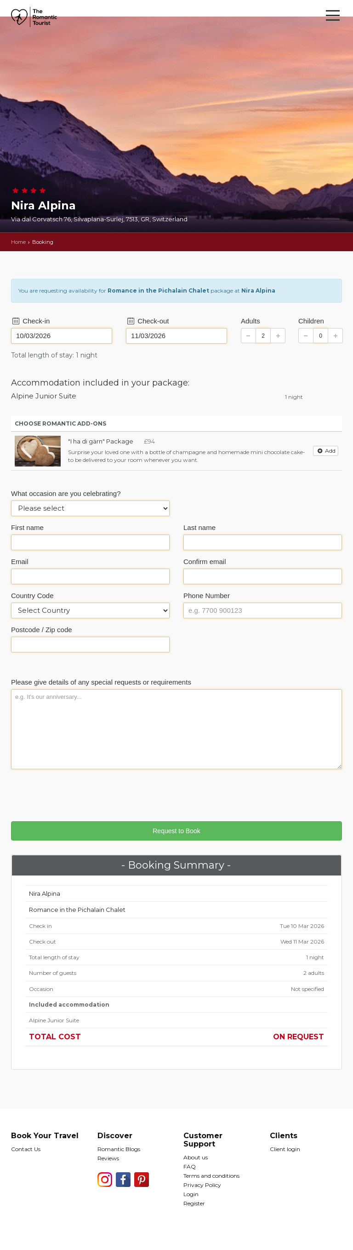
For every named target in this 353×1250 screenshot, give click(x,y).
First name (27, 527)
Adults (250, 321)
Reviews (108, 1158)
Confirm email (204, 561)
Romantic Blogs (118, 1149)
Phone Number (206, 595)
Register (194, 1203)
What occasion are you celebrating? (65, 493)
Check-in (30, 321)
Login (191, 1194)
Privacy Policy (202, 1184)
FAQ (189, 1166)
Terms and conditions (211, 1175)
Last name (199, 527)
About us (195, 1157)
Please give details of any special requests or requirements (101, 682)
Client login (285, 1149)
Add (326, 450)
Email (19, 561)
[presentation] (81, 794)
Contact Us (25, 1149)
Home (18, 242)
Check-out (147, 321)
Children (311, 321)
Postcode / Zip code (41, 630)
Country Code (32, 595)
